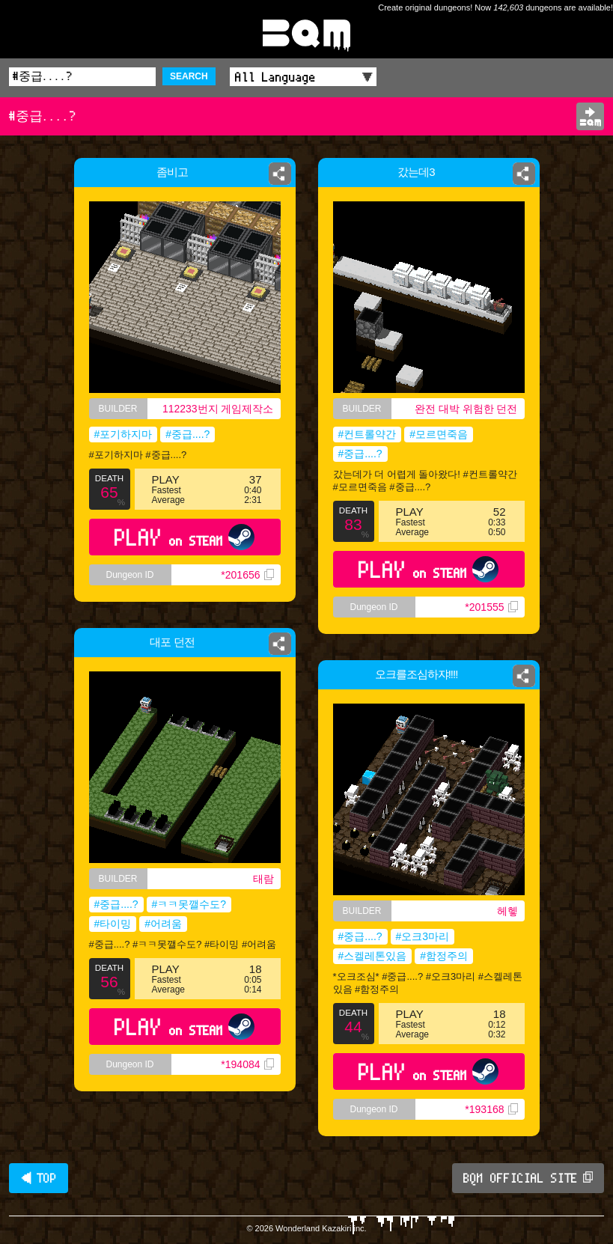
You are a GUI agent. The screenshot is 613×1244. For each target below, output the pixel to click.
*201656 (247, 575)
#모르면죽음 (438, 434)
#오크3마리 (423, 936)
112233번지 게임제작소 (218, 409)
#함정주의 (444, 956)
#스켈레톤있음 (372, 956)
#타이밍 (113, 924)
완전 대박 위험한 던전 (466, 409)
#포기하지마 (123, 434)
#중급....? (187, 434)
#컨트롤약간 (367, 434)
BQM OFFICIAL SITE (528, 1178)
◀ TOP (38, 1178)
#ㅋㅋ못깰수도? (189, 904)
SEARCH (189, 76)
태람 (263, 879)
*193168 (491, 1109)
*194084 (247, 1064)
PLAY (184, 537)
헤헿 (507, 911)
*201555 (491, 607)
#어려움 (163, 924)
